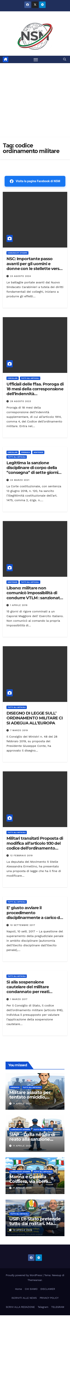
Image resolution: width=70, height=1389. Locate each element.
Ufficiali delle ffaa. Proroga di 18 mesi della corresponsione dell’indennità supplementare (35, 391)
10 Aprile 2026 (22, 1230)
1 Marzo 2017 (19, 999)
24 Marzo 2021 (19, 480)
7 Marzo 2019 (19, 730)
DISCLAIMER (47, 1289)
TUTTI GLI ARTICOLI (30, 378)
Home (18, 1289)
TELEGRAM (57, 1307)
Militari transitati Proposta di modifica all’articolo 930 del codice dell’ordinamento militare (34, 845)
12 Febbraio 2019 (21, 855)
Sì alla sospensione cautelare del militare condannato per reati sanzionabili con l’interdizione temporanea (32, 992)
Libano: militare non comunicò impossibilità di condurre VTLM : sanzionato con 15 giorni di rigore (34, 595)
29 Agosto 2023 (20, 401)
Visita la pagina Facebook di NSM (35, 181)
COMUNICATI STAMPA (17, 253)
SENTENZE (38, 452)
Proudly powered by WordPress (24, 1275)
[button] (64, 59)
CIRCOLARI (13, 378)
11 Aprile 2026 (22, 1103)
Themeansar (35, 1280)
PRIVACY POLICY (49, 1298)
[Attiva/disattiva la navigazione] (36, 59)
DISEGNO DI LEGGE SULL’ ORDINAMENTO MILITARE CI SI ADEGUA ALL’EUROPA (34, 718)
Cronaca (25, 452)
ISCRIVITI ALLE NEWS (24, 1298)
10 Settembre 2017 (22, 925)
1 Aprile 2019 (19, 605)
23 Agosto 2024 (20, 276)
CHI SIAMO (31, 1289)
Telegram (43, 1307)
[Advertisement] (35, 100)
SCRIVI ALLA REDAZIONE (20, 1307)
